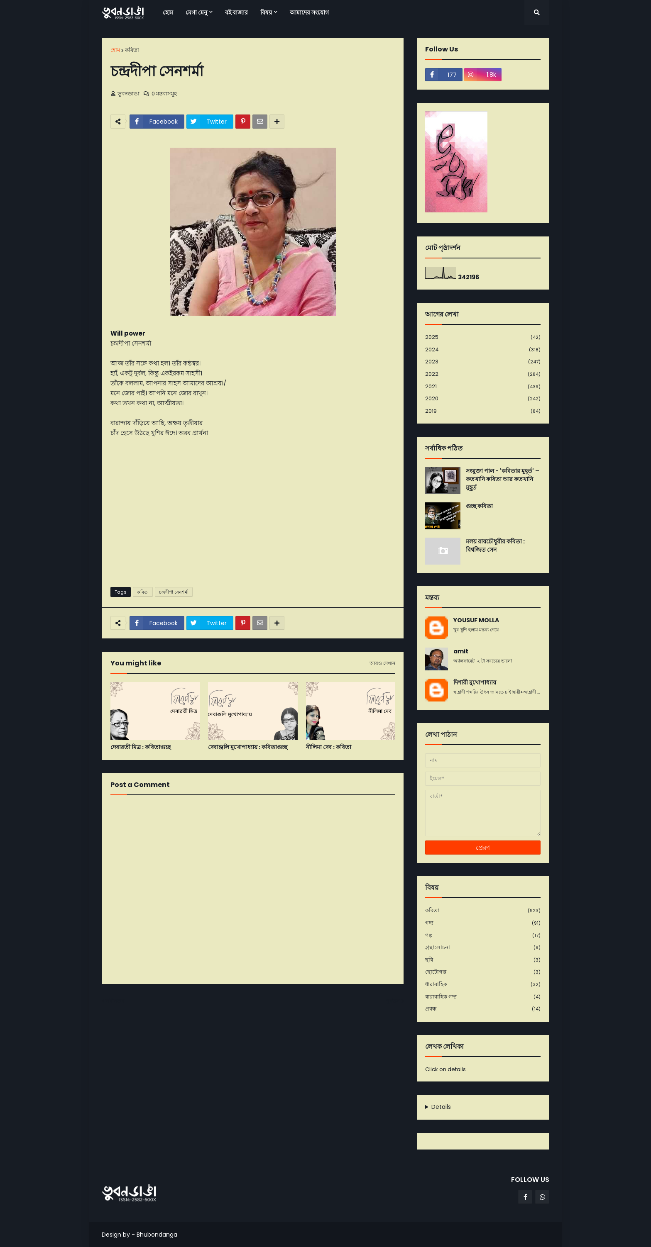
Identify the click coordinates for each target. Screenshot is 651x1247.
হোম (115, 50)
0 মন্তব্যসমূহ (164, 93)
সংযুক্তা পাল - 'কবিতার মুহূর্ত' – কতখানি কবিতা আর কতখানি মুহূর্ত (502, 479)
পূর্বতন (393, 1001)
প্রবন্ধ (483, 1009)
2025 (483, 337)
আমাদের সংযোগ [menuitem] (309, 12)
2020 (483, 399)
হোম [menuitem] (168, 12)
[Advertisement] (252, 516)
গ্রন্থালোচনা (483, 947)
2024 (483, 350)
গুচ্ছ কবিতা (479, 506)
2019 (483, 411)
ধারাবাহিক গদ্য (483, 997)
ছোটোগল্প (483, 972)
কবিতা (132, 50)
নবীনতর (115, 1001)
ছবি (483, 960)
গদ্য (483, 923)
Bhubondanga (157, 1234)
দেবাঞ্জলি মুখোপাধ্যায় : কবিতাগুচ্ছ (247, 747)
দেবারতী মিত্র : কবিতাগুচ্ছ (140, 747)
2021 (483, 386)
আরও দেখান (382, 663)
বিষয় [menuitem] (266, 12)
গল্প (483, 935)
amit (460, 651)
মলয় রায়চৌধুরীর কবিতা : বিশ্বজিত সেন (495, 546)
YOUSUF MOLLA (476, 620)
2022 (483, 374)
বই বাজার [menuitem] (236, 12)
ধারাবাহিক (483, 984)
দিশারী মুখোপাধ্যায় (474, 683)
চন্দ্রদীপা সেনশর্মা (173, 592)
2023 (483, 362)
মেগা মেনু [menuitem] (196, 12)
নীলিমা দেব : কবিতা (328, 747)
